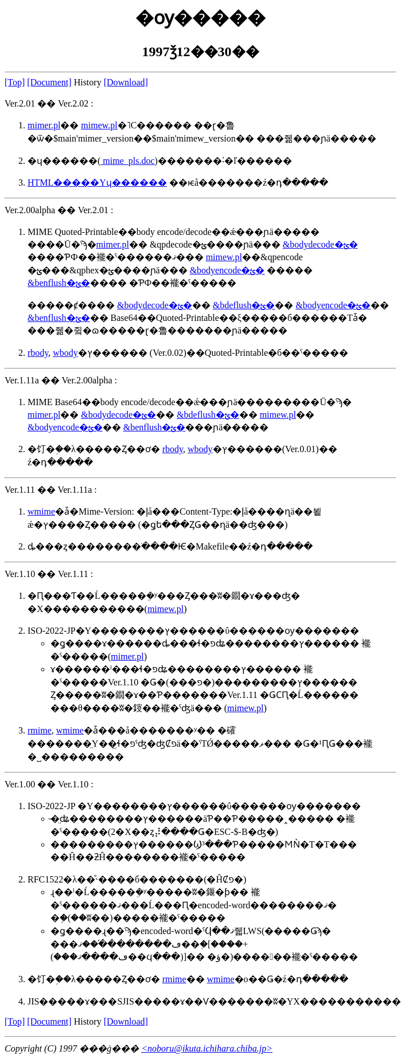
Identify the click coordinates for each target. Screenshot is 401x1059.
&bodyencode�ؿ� (227, 270)
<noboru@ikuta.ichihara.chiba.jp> (206, 1048)
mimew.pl (99, 125)
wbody (65, 353)
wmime (41, 511)
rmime (40, 730)
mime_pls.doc (127, 161)
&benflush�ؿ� (59, 283)
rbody (38, 353)
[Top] (15, 82)
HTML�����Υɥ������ (97, 182)
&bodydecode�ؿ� (320, 244)
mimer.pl (44, 125)
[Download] (126, 82)
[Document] (49, 82)
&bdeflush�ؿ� (244, 305)
